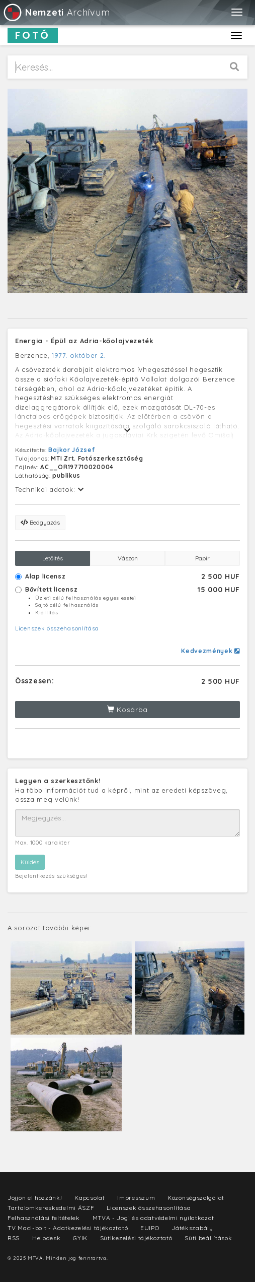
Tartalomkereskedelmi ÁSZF (51, 1207)
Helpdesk (46, 1238)
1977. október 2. (79, 355)
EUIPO (149, 1228)
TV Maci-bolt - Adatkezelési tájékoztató (68, 1228)
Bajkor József (71, 450)
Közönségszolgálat (195, 1197)
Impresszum (136, 1197)
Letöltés (52, 558)
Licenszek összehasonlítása (57, 628)
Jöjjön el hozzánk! (35, 1197)
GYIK (80, 1238)
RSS (14, 1238)
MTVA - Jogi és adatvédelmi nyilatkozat (154, 1218)
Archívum (56, 12)
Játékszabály (192, 1228)
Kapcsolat (89, 1197)
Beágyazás (40, 522)
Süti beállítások (208, 1238)
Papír (202, 558)
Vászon (128, 558)
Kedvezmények (210, 651)
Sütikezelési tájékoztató (136, 1238)
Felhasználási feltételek (44, 1218)
